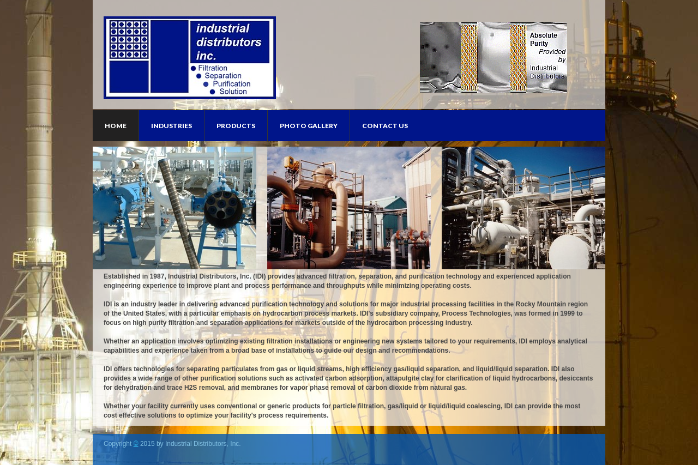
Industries (171, 126)
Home (116, 126)
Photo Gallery (309, 126)
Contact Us (385, 126)
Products (235, 126)
